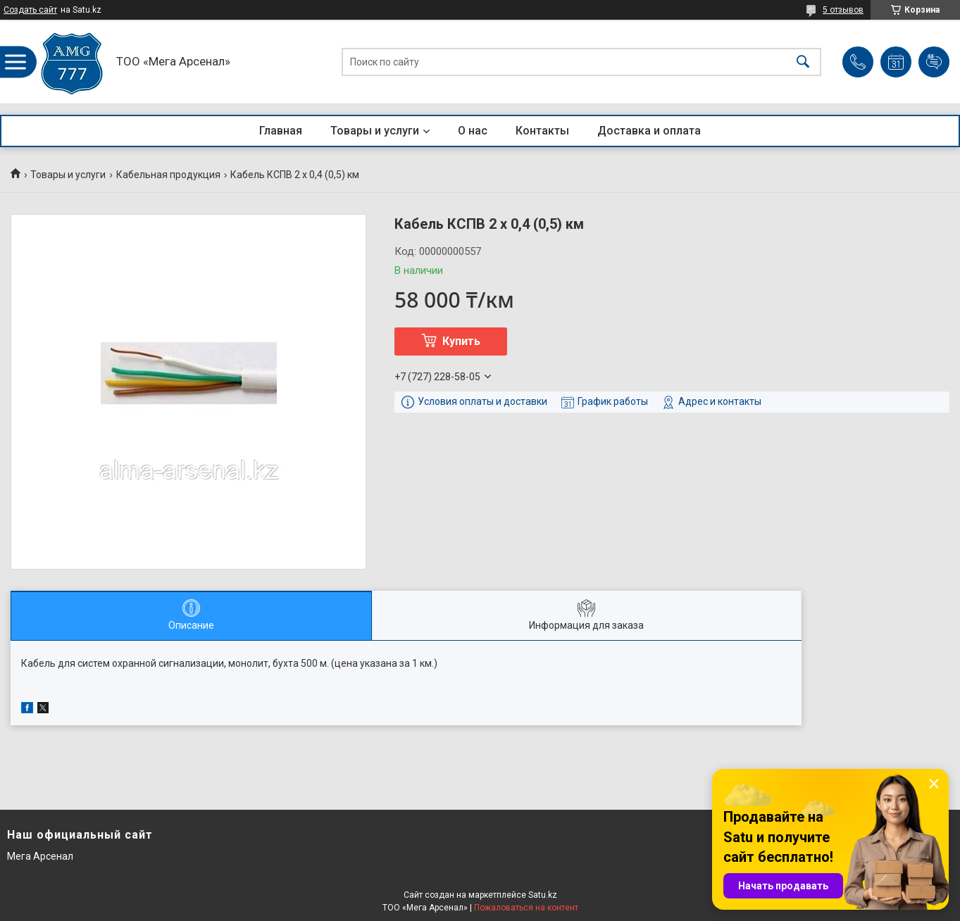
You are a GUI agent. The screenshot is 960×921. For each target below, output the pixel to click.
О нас (472, 130)
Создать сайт (30, 10)
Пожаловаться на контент (526, 908)
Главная (280, 130)
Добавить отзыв (933, 61)
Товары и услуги (374, 130)
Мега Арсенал (40, 856)
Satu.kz (542, 895)
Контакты (542, 130)
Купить (461, 341)
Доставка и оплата (649, 130)
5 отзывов (843, 10)
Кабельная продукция (168, 174)
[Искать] (803, 62)
